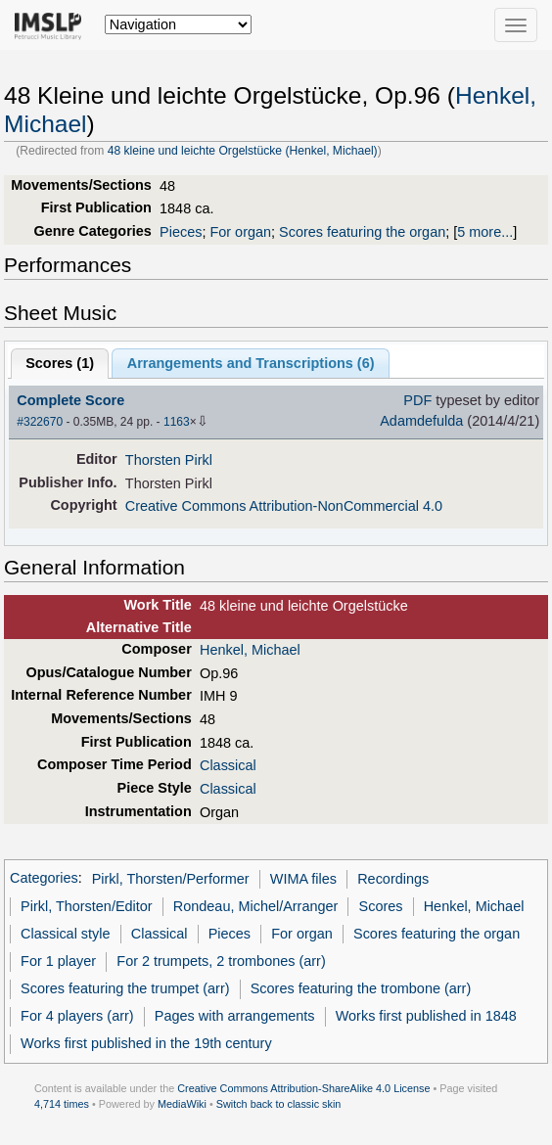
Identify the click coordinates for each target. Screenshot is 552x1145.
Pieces (181, 232)
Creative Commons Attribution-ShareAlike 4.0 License (303, 1088)
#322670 (40, 422)
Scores (381, 906)
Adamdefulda (421, 421)
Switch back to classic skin (279, 1104)
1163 (176, 422)
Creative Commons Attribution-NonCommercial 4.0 (283, 506)
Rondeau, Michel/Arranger (256, 906)
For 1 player (58, 961)
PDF (417, 400)
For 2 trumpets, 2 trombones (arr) (220, 961)
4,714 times (61, 1104)
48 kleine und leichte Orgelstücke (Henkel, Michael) (243, 151)
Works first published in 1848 (426, 1016)
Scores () (59, 363)
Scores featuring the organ (362, 232)
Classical (228, 765)
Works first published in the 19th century (146, 1043)
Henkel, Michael (250, 650)
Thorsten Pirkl (168, 460)
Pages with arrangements (235, 1016)
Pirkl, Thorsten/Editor (87, 906)
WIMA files (303, 879)
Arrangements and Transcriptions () (251, 363)
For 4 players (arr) (77, 1016)
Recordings (393, 879)
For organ (240, 232)
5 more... (485, 232)
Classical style (65, 933)
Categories (44, 879)
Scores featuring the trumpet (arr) (125, 988)
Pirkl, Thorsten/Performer (171, 879)
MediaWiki (182, 1104)
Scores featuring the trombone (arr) (361, 988)
